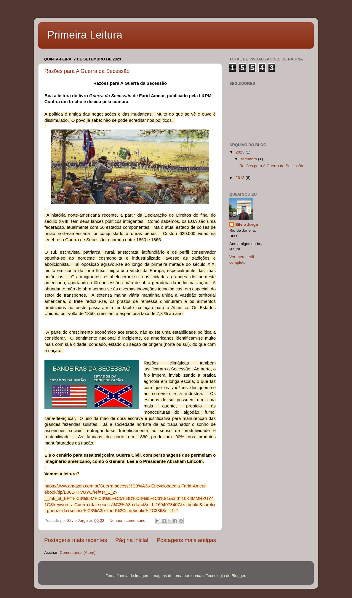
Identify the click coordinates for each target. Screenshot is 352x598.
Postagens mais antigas (186, 540)
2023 (241, 152)
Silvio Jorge (246, 224)
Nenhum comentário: (128, 520)
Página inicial (131, 540)
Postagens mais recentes (75, 540)
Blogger (238, 575)
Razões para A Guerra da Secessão (86, 71)
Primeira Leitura (84, 35)
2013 (241, 177)
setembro (249, 159)
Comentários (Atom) (78, 552)
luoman (197, 575)
